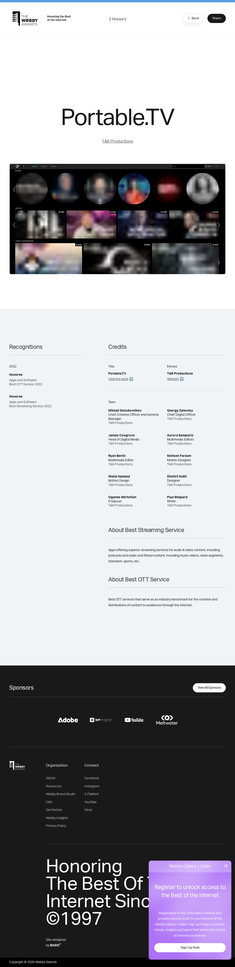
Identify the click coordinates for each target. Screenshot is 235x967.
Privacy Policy (56, 826)
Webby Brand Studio (60, 794)
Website (173, 379)
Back (193, 18)
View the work (118, 379)
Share (216, 18)
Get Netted (54, 810)
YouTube (90, 802)
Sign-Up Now (190, 947)
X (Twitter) (91, 794)
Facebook (91, 778)
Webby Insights (57, 818)
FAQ (49, 802)
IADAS (50, 778)
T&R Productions (117, 141)
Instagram (91, 786)
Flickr (88, 810)
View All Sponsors (209, 687)
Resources (54, 786)
